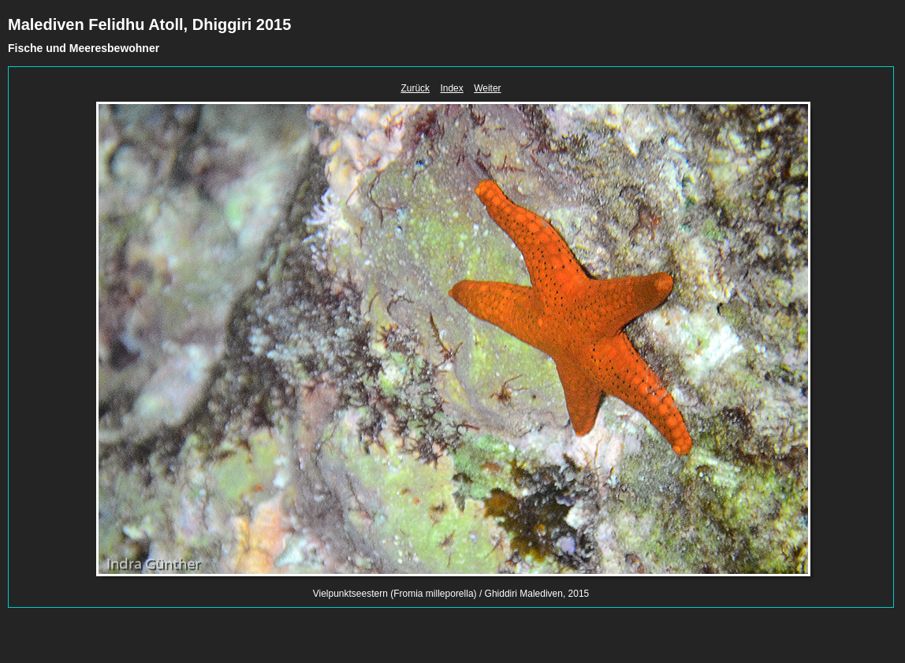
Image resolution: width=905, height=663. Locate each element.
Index (451, 88)
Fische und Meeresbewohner (83, 48)
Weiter (487, 88)
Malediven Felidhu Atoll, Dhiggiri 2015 (149, 24)
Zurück (415, 88)
